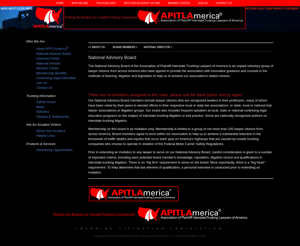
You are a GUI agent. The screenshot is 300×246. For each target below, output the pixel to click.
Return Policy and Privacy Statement (273, 8)
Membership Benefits (51, 73)
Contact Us (224, 3)
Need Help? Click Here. (16, 8)
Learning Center (48, 58)
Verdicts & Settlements (52, 116)
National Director (48, 63)
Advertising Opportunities (54, 150)
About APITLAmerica (52, 48)
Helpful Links (45, 136)
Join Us (203, 3)
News (40, 107)
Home (60, 3)
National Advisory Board (53, 54)
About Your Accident (50, 131)
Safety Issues (46, 102)
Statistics (42, 112)
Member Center (179, 3)
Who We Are (80, 3)
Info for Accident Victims (142, 3)
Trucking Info (106, 3)
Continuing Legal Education (56, 78)
